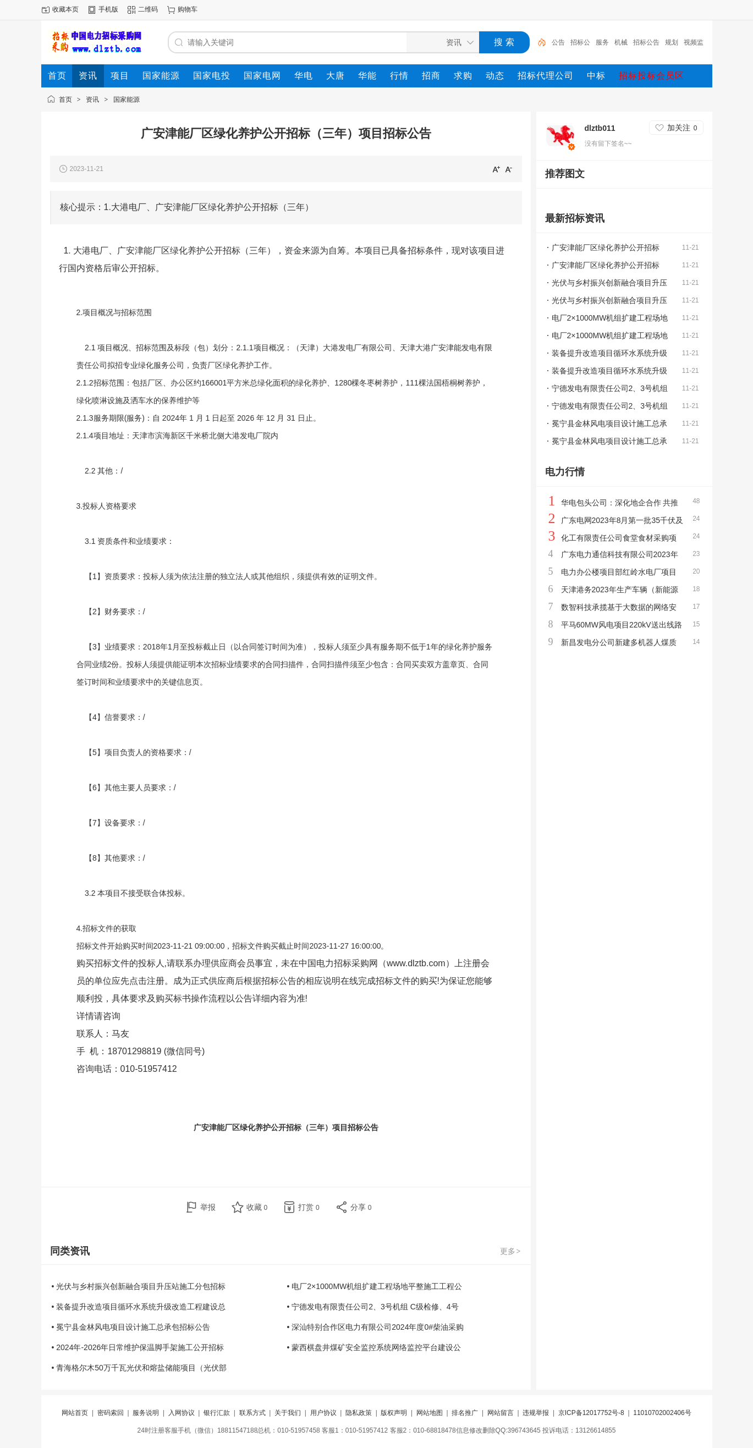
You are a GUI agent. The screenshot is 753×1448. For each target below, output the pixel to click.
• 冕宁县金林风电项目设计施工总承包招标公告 (131, 1327)
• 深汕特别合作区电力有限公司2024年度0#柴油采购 (375, 1327)
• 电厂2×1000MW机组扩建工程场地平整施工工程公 (375, 1286)
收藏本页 (65, 9)
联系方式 (252, 1413)
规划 (671, 42)
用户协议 (323, 1413)
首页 (65, 99)
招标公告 (646, 42)
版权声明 (394, 1413)
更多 (511, 1251)
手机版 (108, 9)
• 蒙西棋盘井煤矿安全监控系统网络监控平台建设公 (374, 1347)
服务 (602, 42)
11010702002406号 (662, 1413)
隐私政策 (358, 1413)
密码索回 (110, 1413)
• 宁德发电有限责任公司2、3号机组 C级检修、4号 (373, 1306)
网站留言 (500, 1413)
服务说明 (146, 1413)
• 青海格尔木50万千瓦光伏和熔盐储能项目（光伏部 (139, 1367)
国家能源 (126, 99)
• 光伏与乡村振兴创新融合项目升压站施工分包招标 (139, 1286)
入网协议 (181, 1413)
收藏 (257, 1207)
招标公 (580, 42)
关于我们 (287, 1413)
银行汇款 (217, 1413)
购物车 (187, 9)
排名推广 (465, 1413)
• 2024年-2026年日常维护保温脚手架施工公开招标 (138, 1347)
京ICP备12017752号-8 (592, 1413)
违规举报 (536, 1413)
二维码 (148, 9)
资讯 (92, 99)
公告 (558, 42)
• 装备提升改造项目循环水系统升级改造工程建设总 (139, 1306)
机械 (621, 42)
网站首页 (75, 1413)
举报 (208, 1207)
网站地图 (429, 1413)
